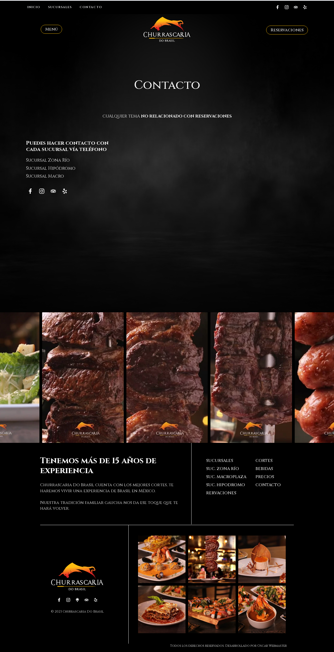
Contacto (91, 7)
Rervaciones (221, 493)
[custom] (278, 7)
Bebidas (264, 469)
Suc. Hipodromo (225, 485)
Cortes (263, 460)
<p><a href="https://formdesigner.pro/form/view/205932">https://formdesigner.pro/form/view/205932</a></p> (218, 215)
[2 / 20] (167, 377)
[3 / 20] (251, 377)
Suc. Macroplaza (226, 477)
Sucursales (60, 7)
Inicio (33, 7)
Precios (264, 477)
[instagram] (287, 7)
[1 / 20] (83, 377)
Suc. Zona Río (222, 469)
